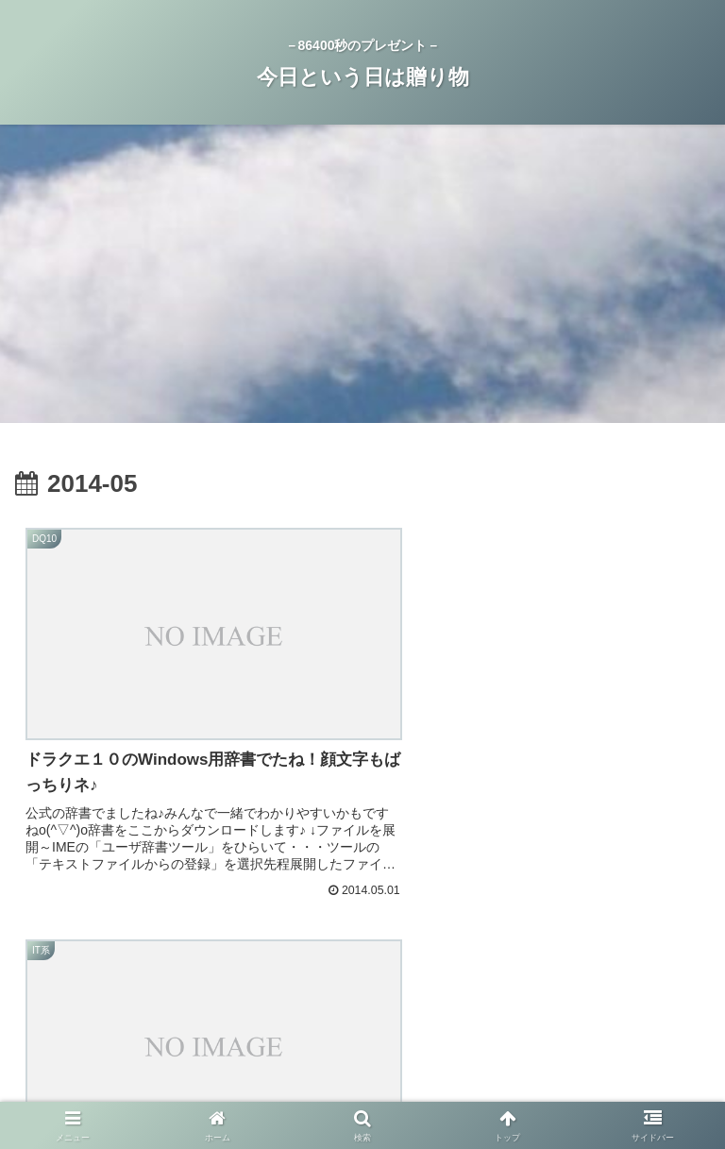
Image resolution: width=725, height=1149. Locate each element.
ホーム (125, 1060)
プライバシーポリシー (362, 1060)
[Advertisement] (362, 279)
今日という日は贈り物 (599, 1060)
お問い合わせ (362, 1087)
